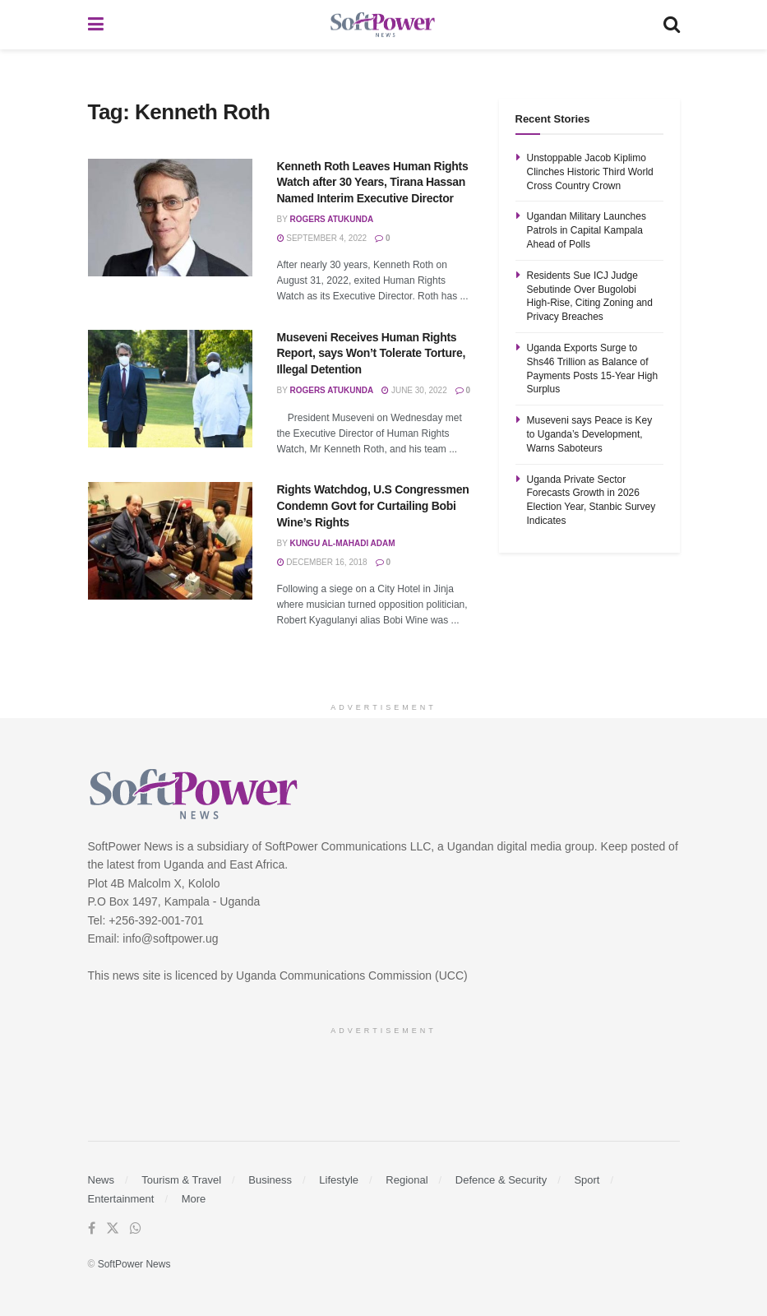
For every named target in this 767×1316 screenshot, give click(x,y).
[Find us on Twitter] (112, 1229)
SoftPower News (134, 1264)
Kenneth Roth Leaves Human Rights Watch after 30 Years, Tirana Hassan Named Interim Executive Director (373, 182)
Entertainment (121, 1199)
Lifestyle (338, 1180)
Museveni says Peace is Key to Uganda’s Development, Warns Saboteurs (590, 434)
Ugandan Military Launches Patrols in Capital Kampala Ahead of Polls (586, 230)
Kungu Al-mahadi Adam (342, 543)
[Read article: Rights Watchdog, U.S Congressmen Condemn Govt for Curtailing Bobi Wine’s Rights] (170, 541)
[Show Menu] (96, 24)
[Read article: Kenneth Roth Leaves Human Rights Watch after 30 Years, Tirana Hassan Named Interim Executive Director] (170, 217)
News (101, 1180)
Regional (406, 1180)
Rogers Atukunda (331, 219)
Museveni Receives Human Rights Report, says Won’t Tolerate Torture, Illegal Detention (371, 353)
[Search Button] (671, 24)
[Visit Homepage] (383, 25)
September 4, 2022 (322, 238)
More (194, 1199)
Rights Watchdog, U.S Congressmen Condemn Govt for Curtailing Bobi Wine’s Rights (373, 505)
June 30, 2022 (414, 390)
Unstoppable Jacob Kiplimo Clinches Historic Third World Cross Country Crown (590, 172)
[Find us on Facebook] (91, 1229)
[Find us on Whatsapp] (135, 1229)
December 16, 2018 (322, 562)
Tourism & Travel (181, 1180)
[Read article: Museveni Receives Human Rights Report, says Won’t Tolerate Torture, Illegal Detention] (170, 388)
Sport (586, 1180)
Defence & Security (501, 1180)
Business (270, 1180)
